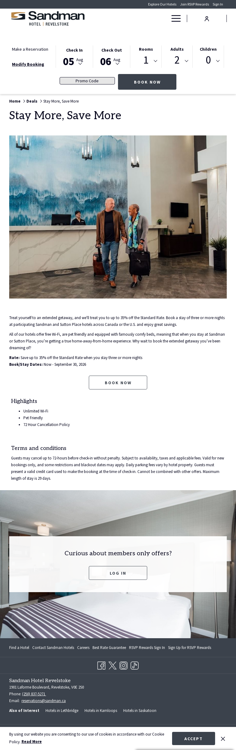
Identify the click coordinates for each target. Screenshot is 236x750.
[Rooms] (136, 18)
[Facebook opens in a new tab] (101, 664)
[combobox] (146, 61)
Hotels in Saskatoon (139, 710)
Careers (83, 647)
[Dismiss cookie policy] (223, 738)
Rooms (146, 49)
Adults (177, 49)
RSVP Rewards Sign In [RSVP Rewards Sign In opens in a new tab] (147, 648)
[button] (74, 56)
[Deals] (154, 18)
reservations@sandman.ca (44, 700)
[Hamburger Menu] (174, 18)
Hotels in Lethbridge (61, 710)
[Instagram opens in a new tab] (124, 664)
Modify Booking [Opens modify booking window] (28, 64)
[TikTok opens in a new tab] (135, 664)
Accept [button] (193, 738)
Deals (31, 101)
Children (208, 49)
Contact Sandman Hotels (53, 647)
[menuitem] (20, 647)
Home (15, 101)
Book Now (155, 82)
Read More (32, 741)
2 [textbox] (177, 60)
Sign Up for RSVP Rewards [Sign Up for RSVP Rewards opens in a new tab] (189, 648)
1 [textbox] (145, 60)
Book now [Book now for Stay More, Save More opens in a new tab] (118, 382)
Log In (118, 573)
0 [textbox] (208, 60)
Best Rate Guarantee (109, 647)
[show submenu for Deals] (164, 18)
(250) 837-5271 (34, 694)
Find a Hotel (19, 647)
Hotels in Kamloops (101, 710)
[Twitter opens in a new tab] (112, 664)
